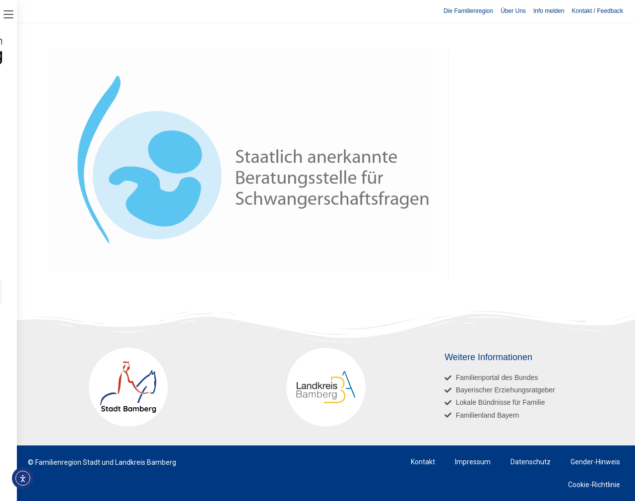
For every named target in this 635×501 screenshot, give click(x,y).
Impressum (473, 462)
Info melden (549, 10)
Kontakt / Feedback (597, 10)
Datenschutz (530, 462)
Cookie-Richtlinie (594, 485)
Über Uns (513, 10)
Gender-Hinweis (595, 462)
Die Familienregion (468, 10)
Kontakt (423, 462)
